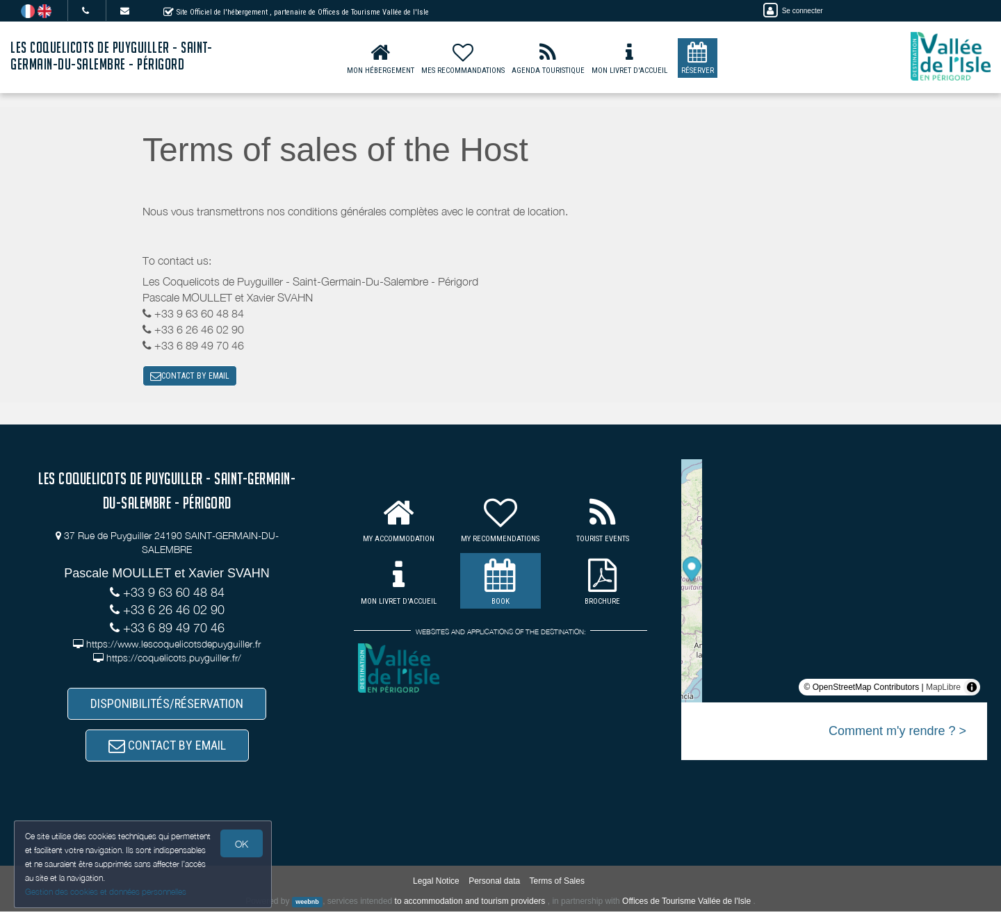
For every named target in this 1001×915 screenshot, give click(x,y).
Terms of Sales (557, 884)
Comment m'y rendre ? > (897, 732)
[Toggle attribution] (971, 688)
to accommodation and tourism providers (470, 904)
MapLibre (943, 688)
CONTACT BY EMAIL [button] (189, 376)
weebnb (307, 905)
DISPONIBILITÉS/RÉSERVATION (166, 705)
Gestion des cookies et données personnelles (105, 892)
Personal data (494, 884)
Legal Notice (436, 884)
